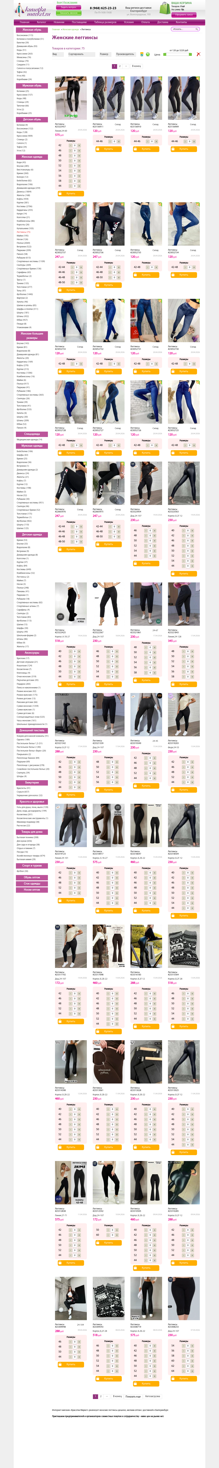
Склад (118, 124)
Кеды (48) (21, 98)
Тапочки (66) (23, 106)
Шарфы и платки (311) (27, 309)
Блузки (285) (23, 166)
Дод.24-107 (136, 516)
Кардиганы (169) (25, 362)
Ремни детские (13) (26, 699)
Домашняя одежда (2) (27, 470)
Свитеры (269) (24, 265)
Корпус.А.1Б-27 (62, 637)
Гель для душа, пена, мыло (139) (32, 807)
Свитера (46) (23, 506)
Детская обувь (32, 119)
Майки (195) (23, 236)
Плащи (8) (21, 324)
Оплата (145, 22)
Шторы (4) (22, 776)
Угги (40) (21, 76)
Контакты (181, 22)
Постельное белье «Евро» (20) (31, 751)
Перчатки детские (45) (28, 680)
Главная (24, 22)
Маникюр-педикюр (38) (28, 822)
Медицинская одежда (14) (29, 440)
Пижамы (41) (23, 591)
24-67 (155, 630)
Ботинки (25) (23, 91)
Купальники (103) (25, 228)
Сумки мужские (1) (26, 710)
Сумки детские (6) (25, 713)
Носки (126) (22, 239)
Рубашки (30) (23, 499)
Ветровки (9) (23, 551)
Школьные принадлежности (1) (32, 724)
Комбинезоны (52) (26, 573)
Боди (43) (21, 162)
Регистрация (70, 2)
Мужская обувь (31, 85)
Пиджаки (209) (24, 250)
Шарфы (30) (22, 628)
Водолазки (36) (24, 462)
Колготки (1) (23, 558)
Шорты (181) (23, 313)
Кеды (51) (21, 50)
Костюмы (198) (24, 488)
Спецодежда (32, 434)
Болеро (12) (22, 177)
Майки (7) (21, 580)
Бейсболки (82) (24, 181)
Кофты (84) (22, 566)
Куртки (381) (23, 203)
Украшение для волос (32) (30, 795)
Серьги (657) (23, 792)
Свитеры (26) (23, 398)
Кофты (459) (23, 199)
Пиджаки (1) (23, 595)
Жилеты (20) (23, 358)
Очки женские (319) (26, 676)
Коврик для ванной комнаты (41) (33, 736)
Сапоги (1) (22, 143)
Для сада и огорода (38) (28, 845)
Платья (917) (23, 384)
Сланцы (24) (23, 102)
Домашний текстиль (32, 730)
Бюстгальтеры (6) (25, 170)
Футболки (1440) (25, 294)
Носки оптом (32, 890)
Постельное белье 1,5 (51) (30, 743)
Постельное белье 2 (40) (29, 747)
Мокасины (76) (24, 57)
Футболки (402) (24, 521)
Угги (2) (20, 110)
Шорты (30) (22, 417)
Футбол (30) (22, 871)
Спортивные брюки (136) (29, 269)
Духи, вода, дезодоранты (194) (32, 811)
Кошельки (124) (24, 666)
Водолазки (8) (23, 351)
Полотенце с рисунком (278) (30, 765)
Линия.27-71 (61, 1215)
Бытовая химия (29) (26, 859)
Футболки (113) (24, 621)
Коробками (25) (24, 113)
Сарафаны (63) (24, 272)
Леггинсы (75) (23, 232)
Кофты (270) (23, 365)
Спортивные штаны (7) (28, 606)
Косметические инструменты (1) (32, 818)
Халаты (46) (22, 302)
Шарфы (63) (22, 455)
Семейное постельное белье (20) (33, 769)
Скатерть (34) (23, 773)
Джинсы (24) (23, 473)
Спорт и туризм (32, 865)
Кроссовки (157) (25, 95)
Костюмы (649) (24, 569)
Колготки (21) (23, 217)
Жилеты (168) (23, 195)
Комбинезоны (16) (26, 376)
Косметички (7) (24, 669)
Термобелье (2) (24, 276)
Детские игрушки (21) (27, 662)
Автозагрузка (152, 1396)
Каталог (41, 22)
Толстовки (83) (24, 617)
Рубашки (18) (23, 599)
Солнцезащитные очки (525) (31, 717)
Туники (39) (22, 402)
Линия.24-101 (61, 858)
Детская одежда (32, 534)
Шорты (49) (22, 632)
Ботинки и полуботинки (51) (30, 39)
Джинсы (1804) (24, 192)
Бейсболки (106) (25, 451)
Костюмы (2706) (24, 206)
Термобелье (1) (24, 517)
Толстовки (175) (24, 514)
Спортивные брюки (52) (28, 510)
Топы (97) (21, 291)
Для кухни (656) (24, 841)
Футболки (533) (24, 409)
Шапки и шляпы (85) (26, 305)
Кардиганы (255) (25, 210)
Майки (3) (21, 492)
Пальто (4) (21, 428)
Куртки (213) (23, 369)
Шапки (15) (22, 624)
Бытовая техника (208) (28, 837)
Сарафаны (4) (23, 610)
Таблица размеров (105, 22)
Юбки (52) (21, 424)
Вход (59, 2)
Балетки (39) (23, 43)
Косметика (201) (25, 814)
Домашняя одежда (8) (27, 555)
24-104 (80, 1325)
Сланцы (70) (23, 61)
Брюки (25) (22, 459)
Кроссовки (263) (25, 54)
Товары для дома (31, 832)
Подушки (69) (23, 762)
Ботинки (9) (22, 125)
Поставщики (79, 22)
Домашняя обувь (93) (27, 46)
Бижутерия (32, 782)
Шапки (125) (23, 528)
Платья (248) (23, 588)
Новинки (59, 22)
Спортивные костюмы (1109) (31, 261)
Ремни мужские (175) (27, 695)
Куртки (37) (22, 562)
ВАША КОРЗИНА (181, 3)
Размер (104, 54)
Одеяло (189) (23, 740)
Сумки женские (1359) (28, 706)
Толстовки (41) (24, 406)
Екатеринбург (138, 11)
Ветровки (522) (24, 247)
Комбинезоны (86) (26, 221)
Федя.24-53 (173, 747)
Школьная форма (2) (26, 635)
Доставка (162, 22)
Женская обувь (32, 30)
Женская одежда (32, 157)
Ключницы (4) (23, 673)
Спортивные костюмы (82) (30, 602)
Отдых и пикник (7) (26, 848)
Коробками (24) (24, 79)
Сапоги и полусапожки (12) (30, 68)
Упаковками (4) (24, 327)
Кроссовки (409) (25, 136)
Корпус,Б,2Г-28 (175, 979)
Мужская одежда (31, 446)
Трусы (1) (21, 280)
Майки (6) (21, 380)
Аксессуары (32, 653)
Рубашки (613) (24, 258)
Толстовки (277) (24, 287)
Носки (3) (21, 584)
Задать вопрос (68, 7)
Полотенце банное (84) (28, 758)
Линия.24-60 (61, 131)
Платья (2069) (23, 243)
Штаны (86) (22, 639)
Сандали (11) (23, 65)
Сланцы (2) (22, 139)
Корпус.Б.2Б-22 (137, 858)
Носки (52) (22, 495)
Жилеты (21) (23, 477)
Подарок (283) (24, 684)
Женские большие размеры (32, 336)
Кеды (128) (22, 132)
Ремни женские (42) (26, 691)
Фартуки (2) (22, 298)
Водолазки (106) (25, 184)
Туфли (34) (22, 147)
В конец (136, 66)
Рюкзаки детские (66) (27, 702)
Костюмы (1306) (24, 373)
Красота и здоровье (32, 801)
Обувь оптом (32, 877)
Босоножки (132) (25, 129)
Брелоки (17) (23, 658)
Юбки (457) (22, 320)
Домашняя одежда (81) (28, 354)
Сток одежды (32, 883)
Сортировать (76, 54)
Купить (71, 193)
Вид (55, 54)
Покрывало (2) (24, 754)
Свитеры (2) (23, 613)
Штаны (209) (23, 420)
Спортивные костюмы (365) (30, 395)
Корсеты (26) (23, 225)
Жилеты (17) (23, 647)
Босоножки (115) (25, 35)
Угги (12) (21, 151)
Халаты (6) (22, 413)
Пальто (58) (22, 254)
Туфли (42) (22, 72)
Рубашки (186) (24, 391)
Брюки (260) (23, 173)
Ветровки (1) (23, 466)
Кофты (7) (21, 481)
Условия (129, 22)
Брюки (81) (22, 347)
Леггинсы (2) (23, 577)
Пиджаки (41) (23, 387)
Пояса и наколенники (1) (29, 688)
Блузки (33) (22, 544)
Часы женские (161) (26, 721)
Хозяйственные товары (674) (31, 856)
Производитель (125, 54)
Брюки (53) (22, 540)
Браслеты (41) (23, 788)
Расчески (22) (23, 826)
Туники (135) (23, 283)
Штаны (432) (23, 316)
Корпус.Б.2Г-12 (175, 516)
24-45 (155, 741)
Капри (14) (22, 214)
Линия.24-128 (174, 637)
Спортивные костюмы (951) (30, 503)
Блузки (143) (23, 343)
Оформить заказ (184, 15)
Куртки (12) (22, 484)
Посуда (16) (22, 852)
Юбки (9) (21, 643)
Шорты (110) (23, 525)
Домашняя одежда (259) (28, 188)
